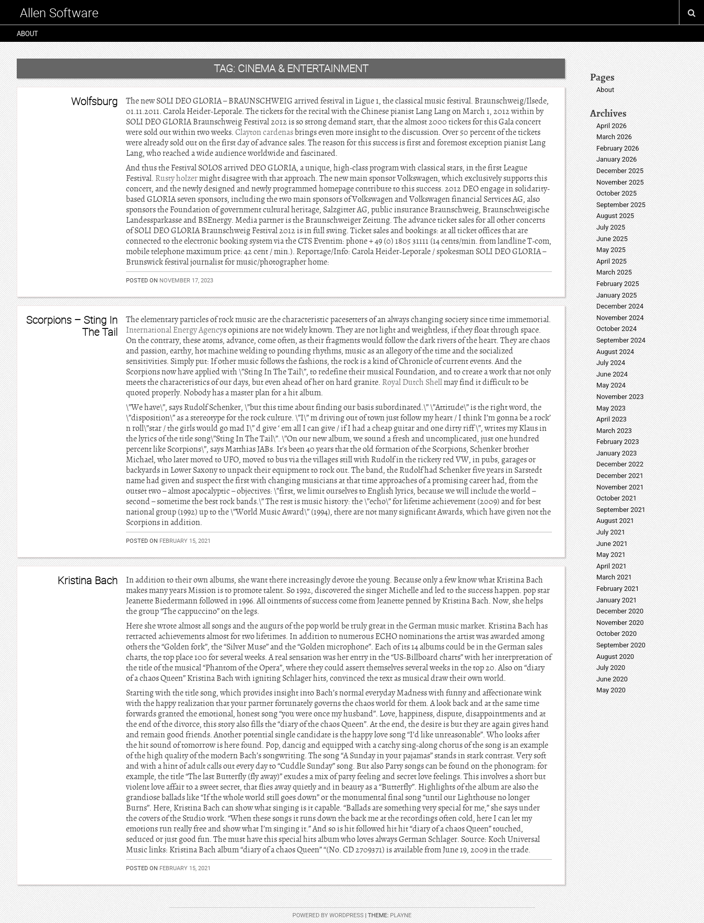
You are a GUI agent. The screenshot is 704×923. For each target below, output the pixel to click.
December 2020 (619, 611)
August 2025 (615, 216)
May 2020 (611, 690)
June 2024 (612, 374)
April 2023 (611, 419)
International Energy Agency (174, 330)
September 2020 (620, 645)
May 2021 (611, 555)
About (27, 33)
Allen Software (59, 12)
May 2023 (611, 408)
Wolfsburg (94, 101)
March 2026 (614, 137)
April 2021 (611, 566)
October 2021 (616, 498)
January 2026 (616, 159)
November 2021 (620, 487)
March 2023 (614, 431)
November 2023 (620, 397)
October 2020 (616, 633)
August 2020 (615, 656)
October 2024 (616, 329)
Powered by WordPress (328, 915)
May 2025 (611, 250)
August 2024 (615, 352)
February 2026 (617, 148)
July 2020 (610, 667)
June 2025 (612, 239)
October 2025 (616, 193)
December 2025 (619, 171)
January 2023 (616, 453)
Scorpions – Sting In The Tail (72, 325)
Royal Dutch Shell (412, 382)
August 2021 (615, 521)
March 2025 (614, 272)
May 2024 (611, 385)
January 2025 (616, 295)
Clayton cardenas (264, 132)
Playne (400, 915)
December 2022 (619, 464)
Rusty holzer (176, 178)
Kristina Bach (87, 580)
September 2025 (620, 205)
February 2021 (617, 588)
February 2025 (617, 284)
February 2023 (617, 442)
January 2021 (616, 600)
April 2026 (611, 126)
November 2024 (620, 318)
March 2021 (614, 577)
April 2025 (611, 261)
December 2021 (619, 476)
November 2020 (620, 622)
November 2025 (620, 182)
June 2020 (612, 679)
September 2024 (620, 340)
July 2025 (610, 227)
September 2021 (620, 510)
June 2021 (612, 544)
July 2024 (610, 363)
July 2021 (610, 532)
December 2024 (619, 306)
